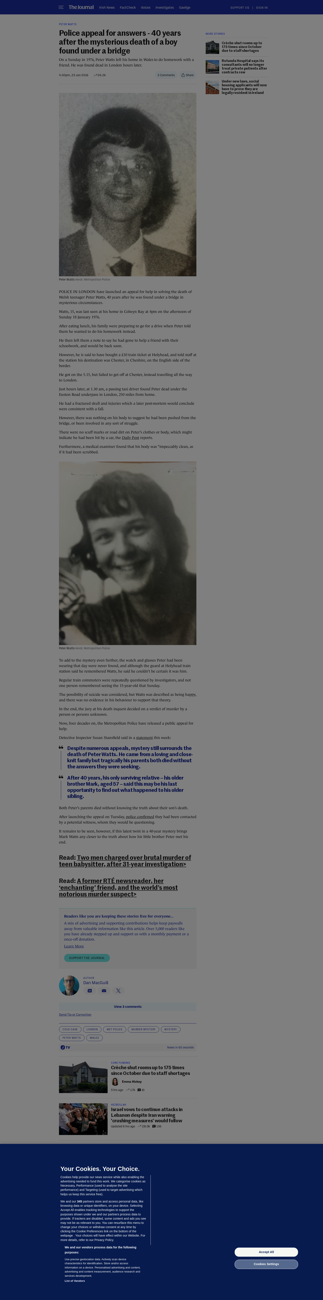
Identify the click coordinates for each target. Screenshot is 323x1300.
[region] (161, 1222)
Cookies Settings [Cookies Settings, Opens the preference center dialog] (266, 1264)
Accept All (266, 1252)
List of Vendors (75, 1280)
